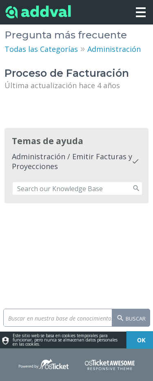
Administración (114, 49)
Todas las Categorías (41, 49)
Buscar (131, 319)
